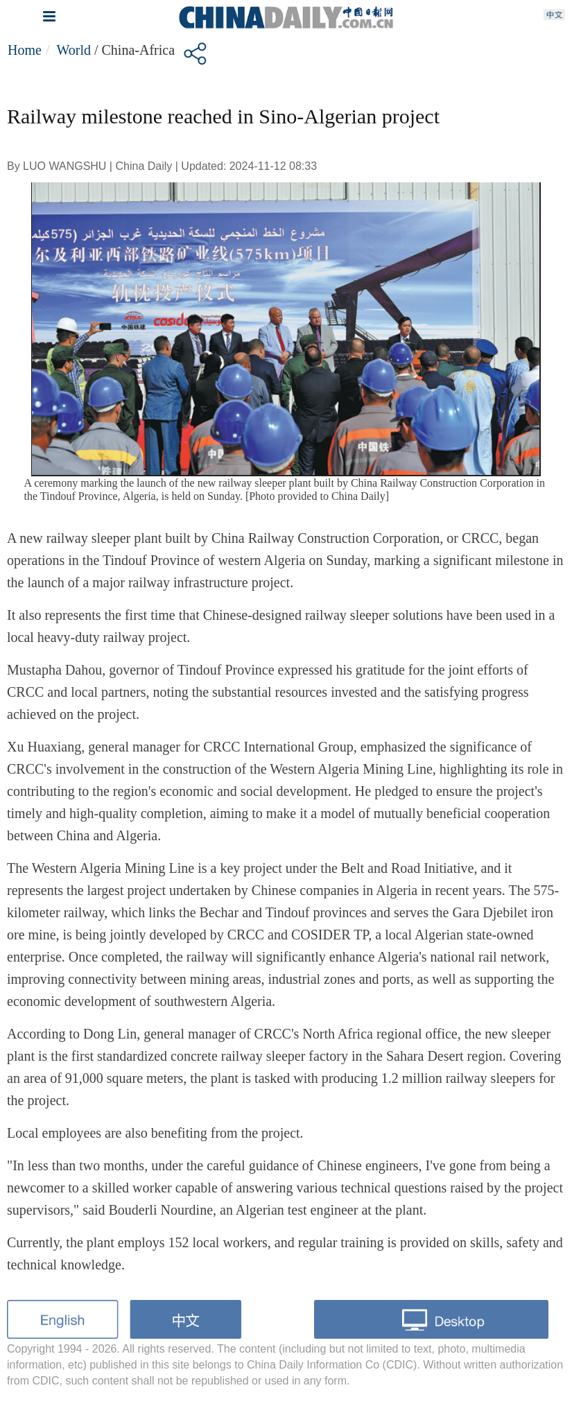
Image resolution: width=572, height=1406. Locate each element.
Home (25, 50)
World (73, 50)
